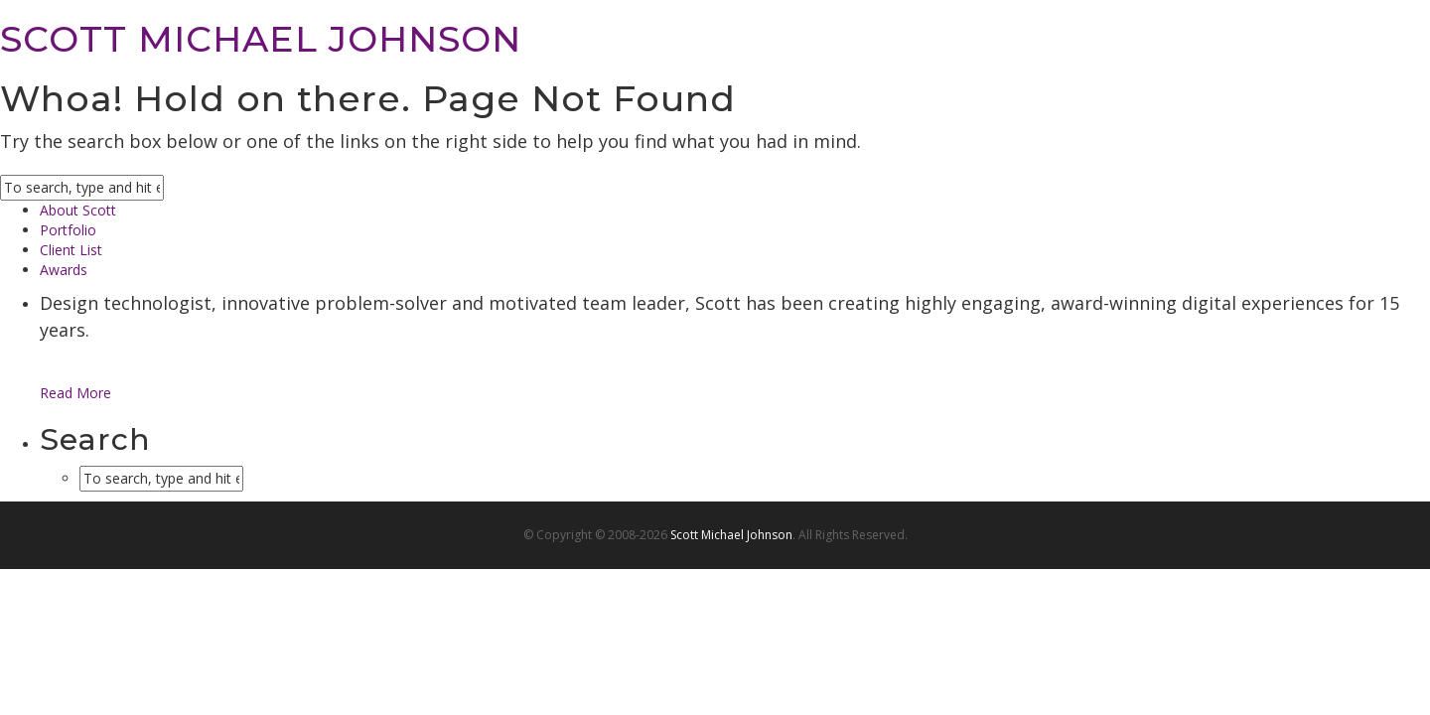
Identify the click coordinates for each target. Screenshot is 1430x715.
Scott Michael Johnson (731, 534)
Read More (75, 392)
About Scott (78, 210)
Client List (71, 249)
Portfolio (68, 229)
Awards (63, 269)
